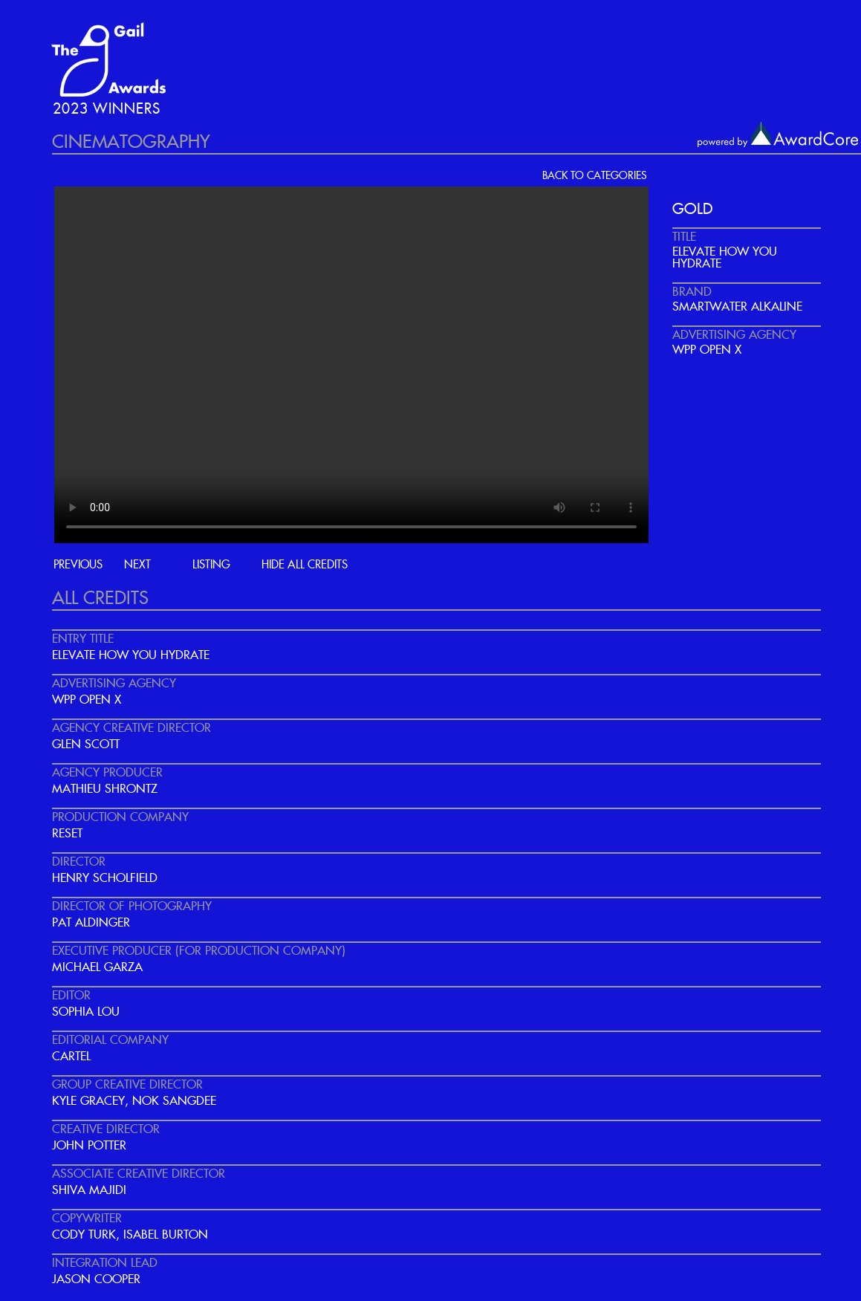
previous (78, 565)
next (137, 565)
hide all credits (304, 565)
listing (211, 565)
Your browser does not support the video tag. (351, 364)
